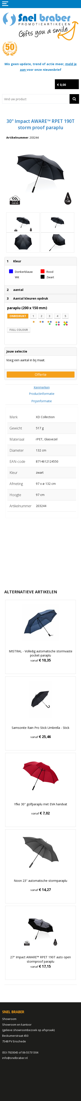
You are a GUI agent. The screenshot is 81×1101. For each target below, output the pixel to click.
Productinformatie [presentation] (41, 394)
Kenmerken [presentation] (42, 387)
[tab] (41, 387)
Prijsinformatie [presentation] (41, 401)
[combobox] (36, 99)
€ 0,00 (61, 85)
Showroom (9, 1019)
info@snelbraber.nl (15, 1058)
